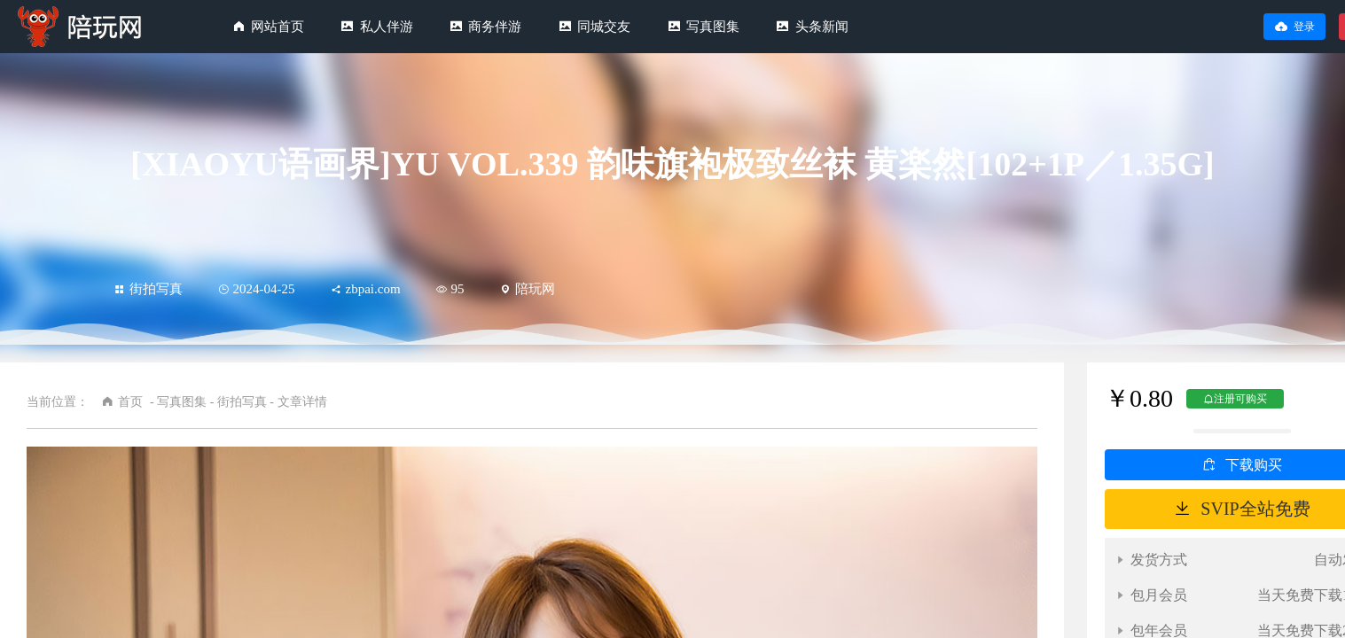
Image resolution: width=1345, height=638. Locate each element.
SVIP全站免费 (1255, 508)
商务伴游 (494, 26)
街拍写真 (148, 289)
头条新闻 (821, 26)
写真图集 (712, 26)
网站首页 (277, 26)
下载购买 (1253, 464)
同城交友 (603, 26)
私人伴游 (386, 26)
